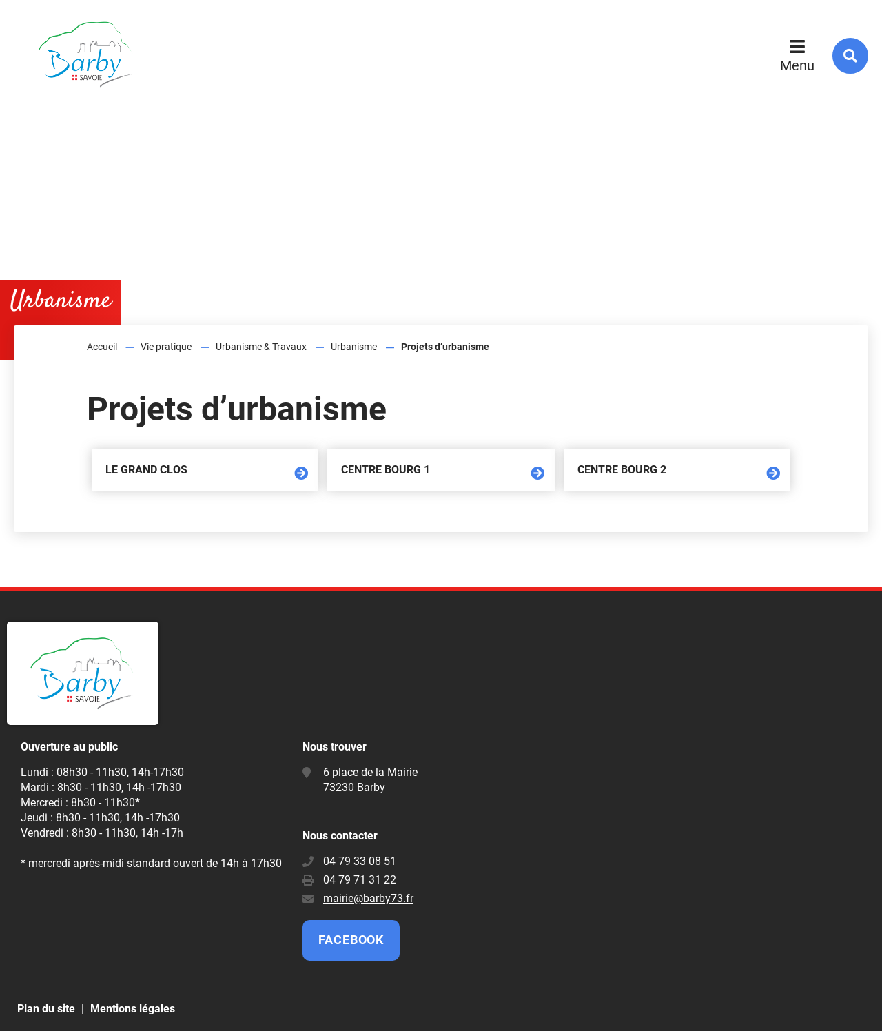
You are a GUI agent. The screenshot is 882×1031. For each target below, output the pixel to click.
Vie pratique (166, 346)
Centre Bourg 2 (621, 469)
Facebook (351, 939)
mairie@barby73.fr (368, 898)
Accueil (102, 346)
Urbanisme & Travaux (261, 346)
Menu (797, 65)
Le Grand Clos (146, 469)
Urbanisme (354, 346)
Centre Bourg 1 (385, 469)
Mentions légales (132, 1008)
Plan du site (46, 1008)
